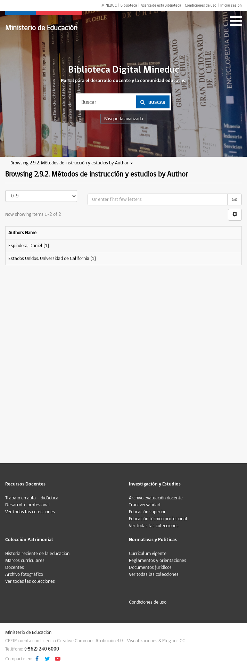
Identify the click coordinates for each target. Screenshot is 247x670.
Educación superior (147, 511)
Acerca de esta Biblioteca (161, 5)
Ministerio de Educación (41, 28)
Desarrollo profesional (27, 504)
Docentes (14, 567)
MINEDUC (109, 5)
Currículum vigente (147, 553)
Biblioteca (129, 5)
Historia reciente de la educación (37, 553)
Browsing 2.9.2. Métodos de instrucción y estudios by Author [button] (71, 163)
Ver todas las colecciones (30, 511)
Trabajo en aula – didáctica (31, 498)
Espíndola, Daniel (25, 245)
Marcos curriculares (24, 560)
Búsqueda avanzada (123, 118)
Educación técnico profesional (158, 518)
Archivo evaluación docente (156, 498)
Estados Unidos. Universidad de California (48, 258)
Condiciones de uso (200, 5)
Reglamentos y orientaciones (157, 560)
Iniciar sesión (231, 5)
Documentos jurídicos (150, 567)
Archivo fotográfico (24, 574)
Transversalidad (144, 504)
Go (234, 199)
